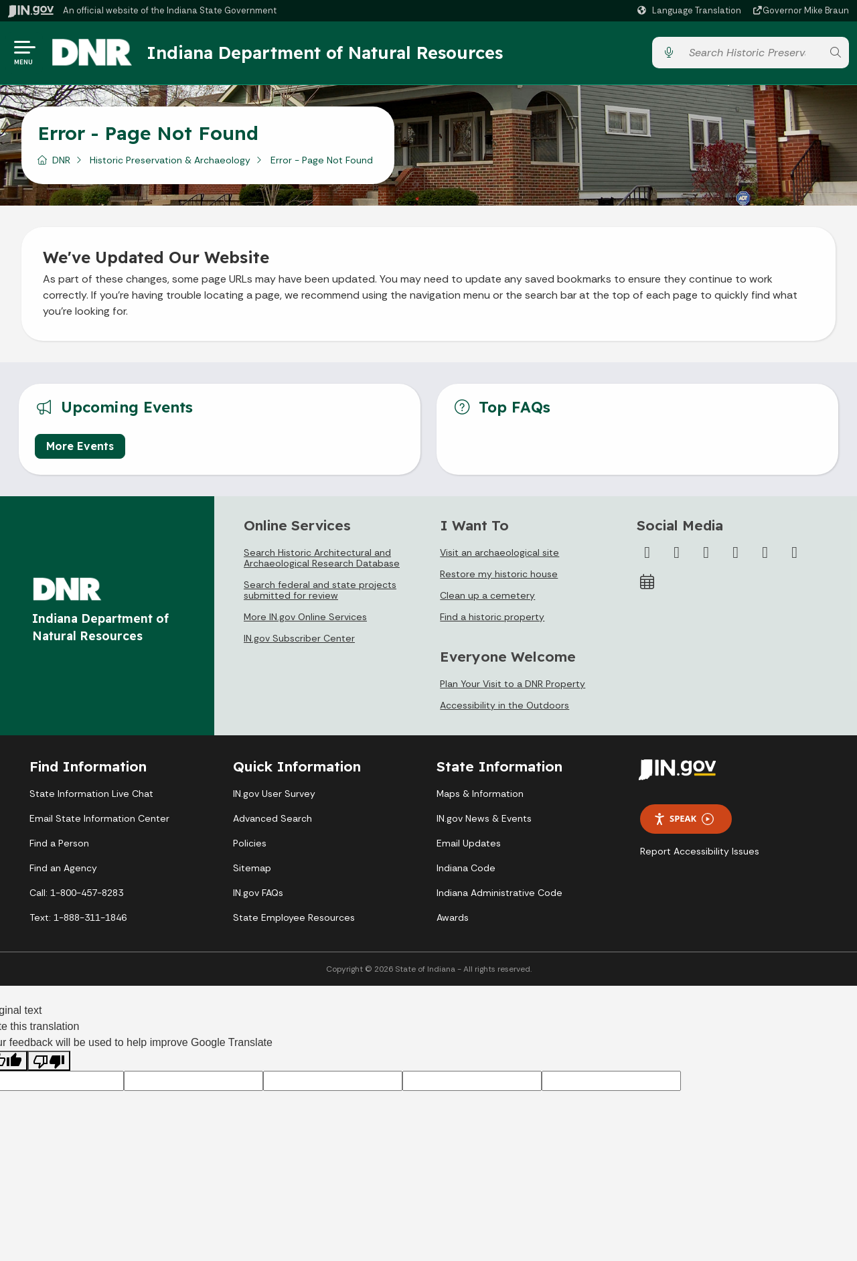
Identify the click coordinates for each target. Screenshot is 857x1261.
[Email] (794, 552)
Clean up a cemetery (487, 595)
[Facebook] (647, 552)
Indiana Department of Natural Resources (325, 53)
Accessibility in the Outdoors (504, 705)
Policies (249, 843)
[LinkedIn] (765, 552)
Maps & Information (480, 794)
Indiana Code (466, 868)
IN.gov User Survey (274, 794)
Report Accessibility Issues (699, 851)
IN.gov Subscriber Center (299, 638)
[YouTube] (736, 552)
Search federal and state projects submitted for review (320, 590)
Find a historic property (492, 617)
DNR (61, 160)
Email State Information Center (99, 818)
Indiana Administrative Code (499, 893)
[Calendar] (647, 582)
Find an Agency (63, 868)
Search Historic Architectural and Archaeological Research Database (322, 557)
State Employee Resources (294, 917)
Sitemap (252, 868)
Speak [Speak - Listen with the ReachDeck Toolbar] (683, 818)
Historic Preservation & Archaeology (170, 160)
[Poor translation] (48, 1061)
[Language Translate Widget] (691, 11)
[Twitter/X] (677, 552)
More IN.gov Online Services (305, 617)
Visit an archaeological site (499, 552)
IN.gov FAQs (258, 893)
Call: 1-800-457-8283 (76, 893)
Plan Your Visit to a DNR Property (512, 684)
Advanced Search (272, 818)
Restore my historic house (499, 574)
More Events (80, 446)
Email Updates (469, 843)
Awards (453, 917)
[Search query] (752, 53)
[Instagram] (706, 552)
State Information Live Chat (91, 794)
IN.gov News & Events (484, 818)
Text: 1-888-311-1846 (78, 917)
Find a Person (59, 843)
